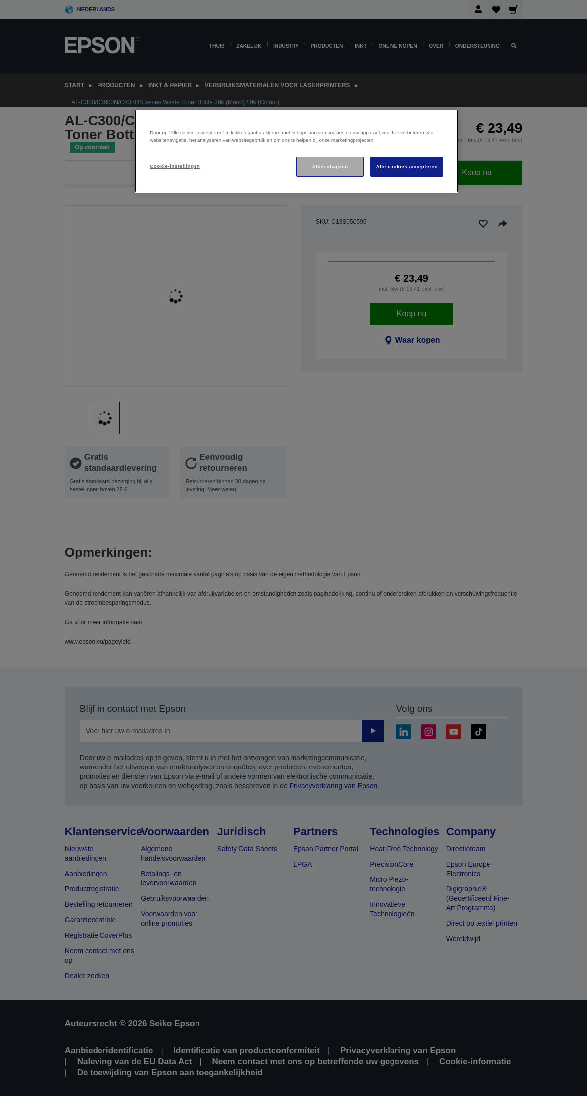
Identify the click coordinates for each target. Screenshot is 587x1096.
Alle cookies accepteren (407, 166)
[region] (296, 151)
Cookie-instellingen (175, 166)
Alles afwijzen (330, 166)
